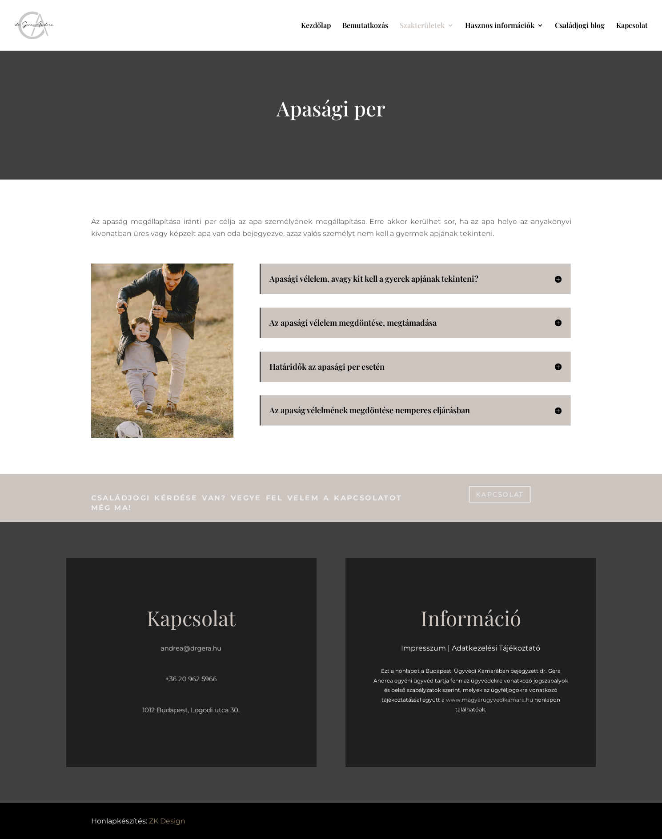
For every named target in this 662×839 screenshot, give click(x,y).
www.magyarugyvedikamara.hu (489, 699)
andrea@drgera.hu (191, 647)
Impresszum (423, 648)
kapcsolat (499, 494)
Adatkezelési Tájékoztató (496, 648)
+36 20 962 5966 (191, 679)
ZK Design (167, 821)
